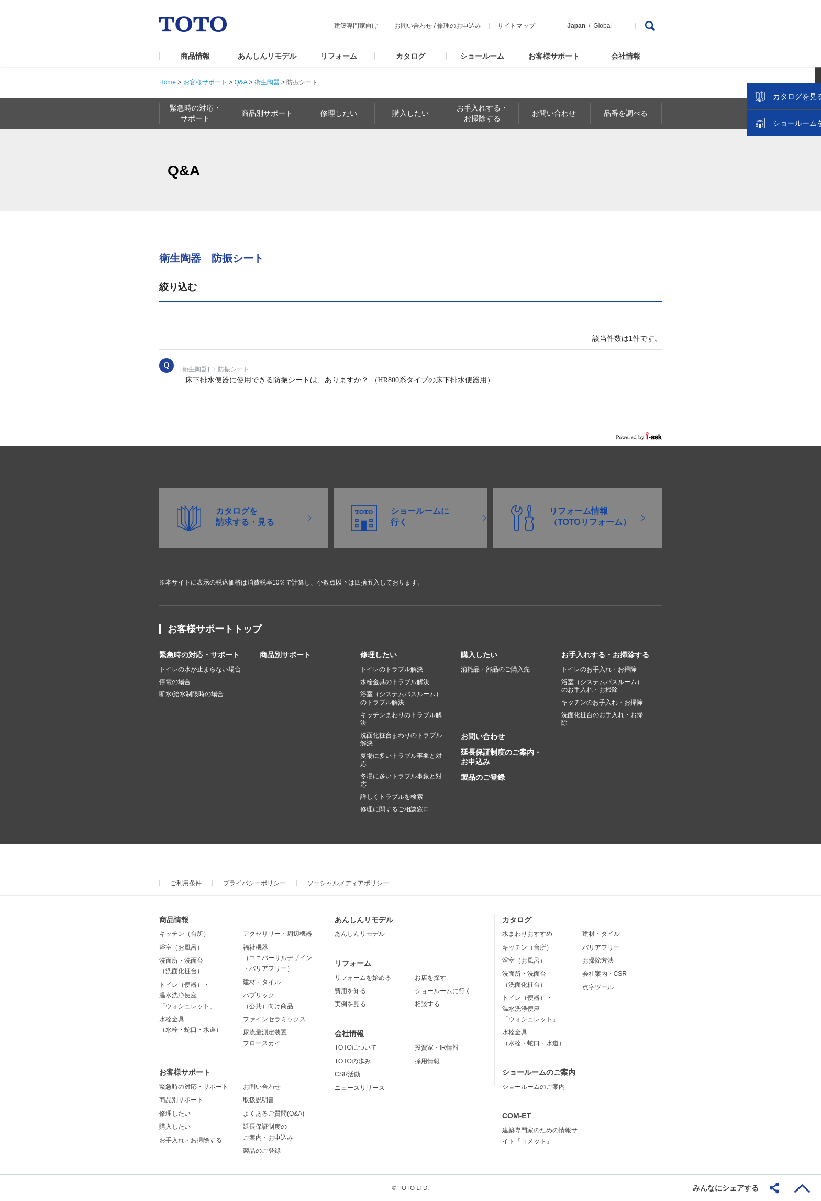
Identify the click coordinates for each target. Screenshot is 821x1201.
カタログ (410, 56)
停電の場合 (175, 682)
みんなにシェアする (726, 1188)
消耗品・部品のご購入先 (495, 669)
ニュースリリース (360, 1088)
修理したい (378, 655)
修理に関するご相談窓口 (394, 809)
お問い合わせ (413, 25)
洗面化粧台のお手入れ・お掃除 (602, 719)
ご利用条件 (186, 883)
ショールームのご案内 (538, 1072)
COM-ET (516, 1115)
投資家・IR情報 (437, 1047)
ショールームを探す (786, 223)
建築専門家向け (356, 25)
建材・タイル (262, 982)
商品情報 (195, 56)
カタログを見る (778, 197)
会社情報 (625, 56)
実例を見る (350, 1004)
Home (167, 82)
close (808, 170)
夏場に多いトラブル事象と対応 (401, 760)
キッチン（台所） (184, 934)
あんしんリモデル (267, 56)
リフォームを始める (363, 978)
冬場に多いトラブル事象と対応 (401, 780)
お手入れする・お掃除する (605, 655)
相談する (427, 1004)
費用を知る (350, 991)
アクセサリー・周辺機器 (277, 934)
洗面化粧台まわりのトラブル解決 (401, 739)
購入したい (479, 655)
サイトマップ (516, 25)
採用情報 (427, 1061)
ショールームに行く (443, 991)
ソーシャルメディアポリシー (348, 883)
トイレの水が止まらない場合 (200, 669)
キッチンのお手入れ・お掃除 (602, 702)
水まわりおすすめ (527, 934)
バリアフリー (601, 947)
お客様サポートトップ (215, 629)
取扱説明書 (258, 1100)
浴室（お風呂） (181, 947)
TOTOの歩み (353, 1061)
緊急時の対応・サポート (199, 655)
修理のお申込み (459, 25)
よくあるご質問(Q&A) (273, 1113)
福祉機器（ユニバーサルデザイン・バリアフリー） (277, 958)
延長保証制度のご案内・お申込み (501, 757)
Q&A (240, 82)
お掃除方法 (598, 960)
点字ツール (598, 987)
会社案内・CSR (604, 973)
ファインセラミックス (274, 1019)
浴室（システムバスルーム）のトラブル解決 (401, 698)
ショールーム (482, 56)
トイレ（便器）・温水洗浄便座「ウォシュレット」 (187, 995)
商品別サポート (285, 655)
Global (602, 25)
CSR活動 (347, 1074)
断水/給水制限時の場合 (191, 694)
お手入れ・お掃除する (190, 1140)
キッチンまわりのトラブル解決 (401, 719)
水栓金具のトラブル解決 (394, 682)
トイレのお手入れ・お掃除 (599, 669)
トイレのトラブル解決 (391, 669)
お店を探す (430, 978)
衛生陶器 (267, 82)
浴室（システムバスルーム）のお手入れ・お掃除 (602, 686)
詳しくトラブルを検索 (391, 796)
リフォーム (338, 56)
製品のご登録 (483, 777)
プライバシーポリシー (254, 883)
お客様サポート (554, 56)
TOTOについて (356, 1047)
